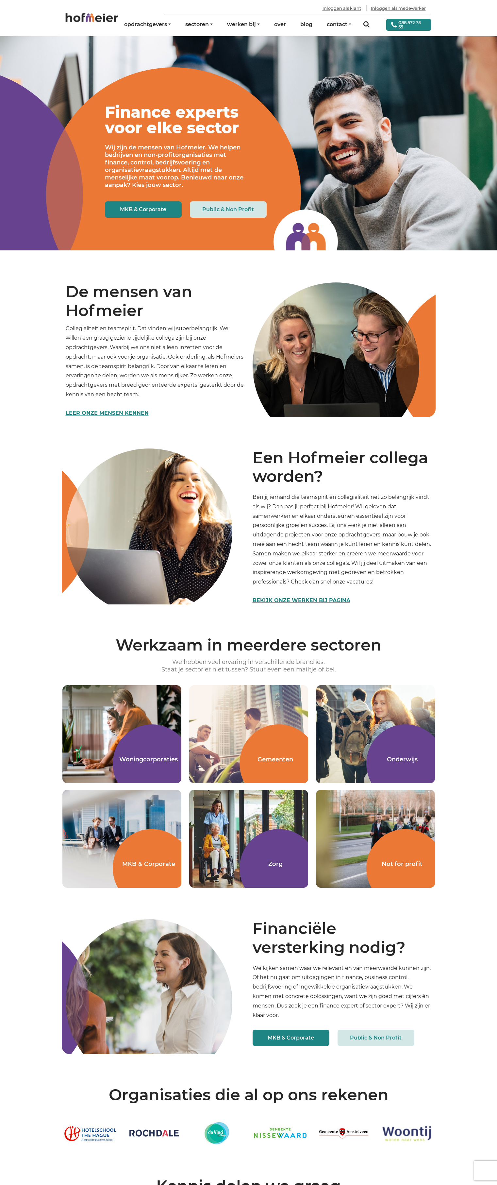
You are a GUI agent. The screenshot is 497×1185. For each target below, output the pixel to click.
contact (337, 24)
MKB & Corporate (143, 209)
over (280, 24)
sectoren (197, 24)
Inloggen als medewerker (398, 8)
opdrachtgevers (145, 24)
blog (306, 24)
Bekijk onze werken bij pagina (301, 600)
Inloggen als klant (342, 8)
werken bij (241, 24)
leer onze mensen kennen (107, 413)
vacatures (359, 582)
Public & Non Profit (228, 209)
